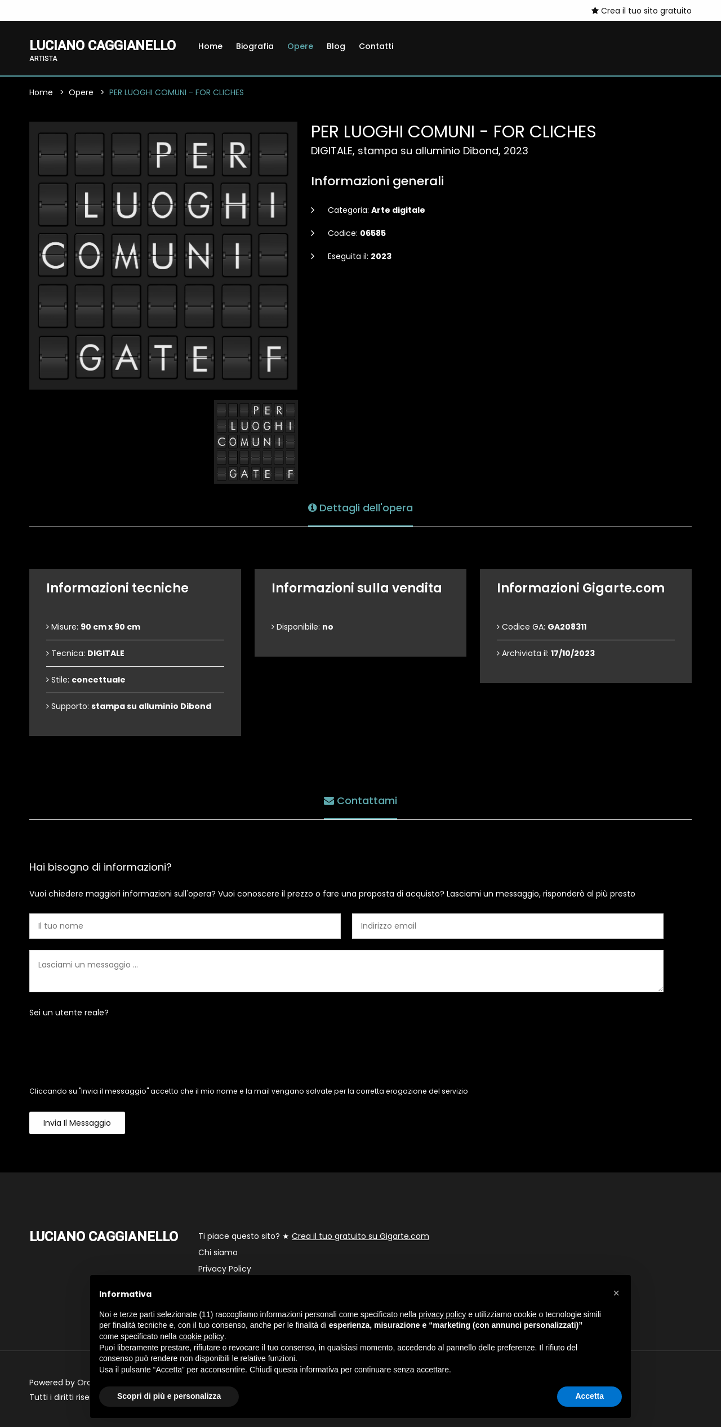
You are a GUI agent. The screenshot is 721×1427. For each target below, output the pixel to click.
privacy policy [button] (442, 1314)
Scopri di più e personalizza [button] (169, 1396)
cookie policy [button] (201, 1336)
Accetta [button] (589, 1396)
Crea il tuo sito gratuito (641, 10)
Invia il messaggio (77, 1123)
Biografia (255, 46)
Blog (336, 46)
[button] (616, 1293)
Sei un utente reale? (69, 1012)
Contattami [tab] (360, 800)
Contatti (376, 46)
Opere (300, 46)
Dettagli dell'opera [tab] (360, 508)
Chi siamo (218, 1252)
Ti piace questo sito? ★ (313, 1236)
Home (210, 46)
